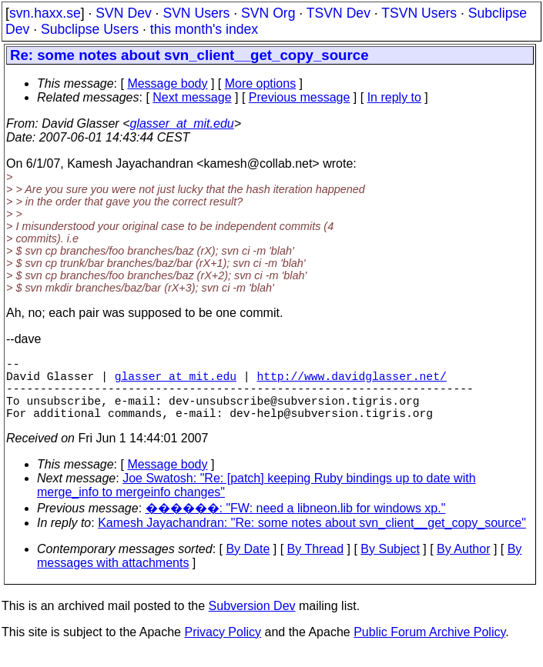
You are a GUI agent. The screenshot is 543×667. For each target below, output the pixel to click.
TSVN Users (419, 13)
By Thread (315, 564)
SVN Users (196, 13)
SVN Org (268, 13)
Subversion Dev (252, 621)
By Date (248, 564)
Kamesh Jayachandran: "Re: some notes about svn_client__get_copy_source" (312, 538)
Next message (192, 97)
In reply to (394, 97)
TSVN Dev (338, 13)
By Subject (389, 564)
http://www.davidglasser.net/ (351, 381)
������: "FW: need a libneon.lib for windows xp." (296, 523)
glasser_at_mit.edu (181, 123)
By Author (463, 564)
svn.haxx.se (45, 13)
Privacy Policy (222, 647)
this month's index (204, 29)
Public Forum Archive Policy (429, 647)
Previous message (299, 97)
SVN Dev (123, 13)
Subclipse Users (90, 29)
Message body (167, 83)
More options (261, 83)
